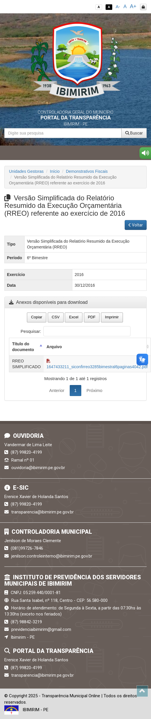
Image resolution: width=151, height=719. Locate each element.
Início (55, 171)
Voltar (135, 225)
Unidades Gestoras (26, 171)
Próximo (94, 390)
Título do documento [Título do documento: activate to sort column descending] (23, 347)
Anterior (57, 390)
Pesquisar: (75, 331)
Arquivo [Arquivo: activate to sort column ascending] (54, 346)
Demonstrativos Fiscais (87, 171)
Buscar (134, 133)
